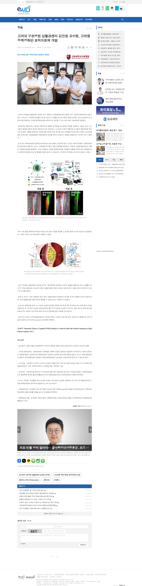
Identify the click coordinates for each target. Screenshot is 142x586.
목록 (72, 47)
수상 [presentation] (107, 160)
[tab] (99, 160)
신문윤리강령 (89, 574)
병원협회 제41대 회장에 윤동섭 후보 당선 (111, 168)
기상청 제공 (40, 2)
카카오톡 (29, 461)
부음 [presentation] (114, 160)
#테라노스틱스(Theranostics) (29, 480)
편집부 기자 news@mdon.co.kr (26, 47)
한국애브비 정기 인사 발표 (107, 177)
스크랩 (83, 47)
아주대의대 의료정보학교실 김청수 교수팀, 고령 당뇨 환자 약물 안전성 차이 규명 (112, 62)
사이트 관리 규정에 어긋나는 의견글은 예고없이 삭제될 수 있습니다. (43, 535)
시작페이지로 (19, 2)
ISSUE (100, 27)
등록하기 (83, 545)
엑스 (24, 461)
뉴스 (29, 19)
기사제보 (52, 577)
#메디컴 (46, 480)
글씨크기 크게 (87, 47)
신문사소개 (40, 574)
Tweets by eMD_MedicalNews (105, 251)
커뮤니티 (70, 19)
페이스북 (19, 461)
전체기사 (22, 19)
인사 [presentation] (99, 160)
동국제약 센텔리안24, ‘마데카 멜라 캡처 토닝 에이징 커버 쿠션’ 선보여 (112, 66)
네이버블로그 (33, 461)
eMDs (56, 19)
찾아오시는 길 (48, 574)
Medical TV (79, 19)
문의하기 (59, 577)
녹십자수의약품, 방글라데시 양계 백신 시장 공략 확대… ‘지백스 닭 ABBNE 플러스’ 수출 (112, 45)
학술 (34, 19)
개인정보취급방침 (59, 574)
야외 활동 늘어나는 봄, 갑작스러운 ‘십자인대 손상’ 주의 (112, 55)
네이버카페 (38, 461)
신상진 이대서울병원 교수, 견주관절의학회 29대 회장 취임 (112, 174)
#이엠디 (56, 480)
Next (90, 429)
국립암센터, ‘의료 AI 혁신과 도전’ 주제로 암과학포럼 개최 (112, 59)
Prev (19, 429)
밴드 (43, 461)
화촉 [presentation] (121, 160)
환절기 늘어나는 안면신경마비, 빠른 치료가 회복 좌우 (112, 38)
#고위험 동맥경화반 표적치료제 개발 (67, 475)
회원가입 (115, 2)
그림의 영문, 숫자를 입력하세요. (53, 531)
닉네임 (23, 526)
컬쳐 (62, 19)
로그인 (121, 2)
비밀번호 (59, 526)
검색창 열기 (122, 19)
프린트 (79, 47)
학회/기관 (42, 19)
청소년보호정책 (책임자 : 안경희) (75, 574)
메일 (76, 47)
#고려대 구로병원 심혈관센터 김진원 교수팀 (34, 475)
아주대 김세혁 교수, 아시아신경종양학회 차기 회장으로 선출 (112, 171)
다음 (57, 556)
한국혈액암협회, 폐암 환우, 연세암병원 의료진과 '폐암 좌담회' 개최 (112, 34)
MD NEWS (89, 19)
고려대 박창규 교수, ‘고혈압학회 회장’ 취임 (112, 164)
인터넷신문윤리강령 (100, 574)
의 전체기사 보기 (81, 406)
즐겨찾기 (23, 2)
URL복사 (68, 47)
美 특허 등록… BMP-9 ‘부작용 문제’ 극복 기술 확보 (112, 41)
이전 (51, 556)
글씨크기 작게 (91, 47)
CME (50, 19)
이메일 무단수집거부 (42, 577)
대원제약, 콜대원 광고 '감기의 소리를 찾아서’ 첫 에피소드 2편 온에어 (112, 48)
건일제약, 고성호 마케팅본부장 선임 (112, 52)
